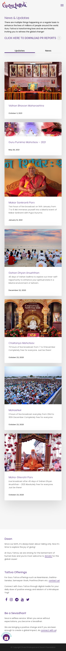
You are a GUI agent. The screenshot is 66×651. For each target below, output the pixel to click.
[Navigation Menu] (62, 5)
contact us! (54, 580)
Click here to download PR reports (30, 38)
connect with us (48, 630)
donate (48, 556)
